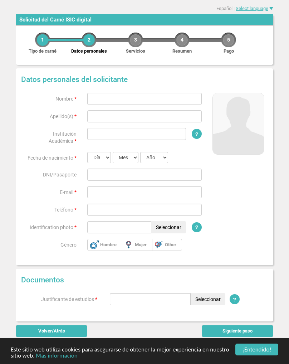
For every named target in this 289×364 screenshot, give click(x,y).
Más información (56, 356)
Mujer (141, 244)
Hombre (108, 244)
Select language (252, 8)
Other (170, 244)
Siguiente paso (237, 331)
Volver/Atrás (51, 331)
